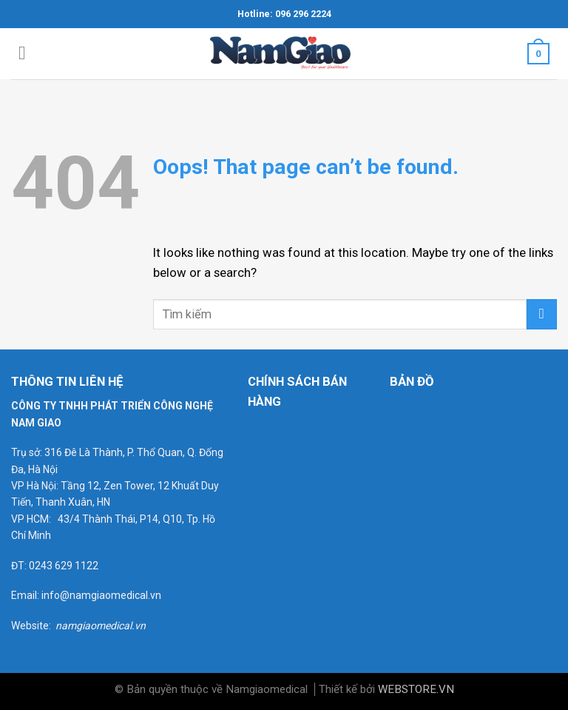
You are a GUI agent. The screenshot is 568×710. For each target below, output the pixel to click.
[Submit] (542, 314)
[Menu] (28, 54)
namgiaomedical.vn (100, 626)
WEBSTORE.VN (416, 689)
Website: (33, 626)
